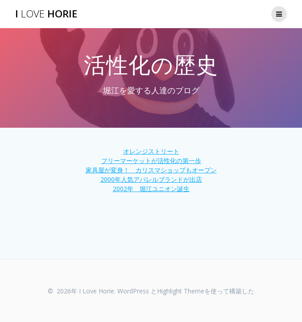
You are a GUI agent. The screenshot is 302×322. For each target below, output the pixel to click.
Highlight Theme (180, 291)
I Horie (46, 14)
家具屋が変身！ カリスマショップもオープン (151, 170)
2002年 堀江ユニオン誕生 (151, 188)
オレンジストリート (151, 151)
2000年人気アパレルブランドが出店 (151, 179)
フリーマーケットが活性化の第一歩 (151, 160)
